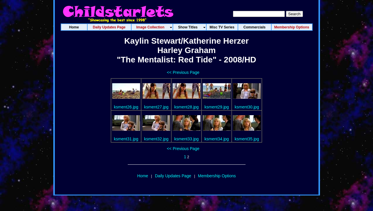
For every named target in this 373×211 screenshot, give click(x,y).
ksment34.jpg (217, 139)
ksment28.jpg (186, 107)
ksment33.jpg (186, 139)
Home (142, 175)
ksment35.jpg (247, 139)
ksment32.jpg (156, 139)
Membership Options (217, 175)
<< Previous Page (183, 72)
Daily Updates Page (173, 175)
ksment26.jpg (126, 107)
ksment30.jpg (247, 107)
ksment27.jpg (156, 107)
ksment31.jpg (126, 139)
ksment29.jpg (217, 107)
